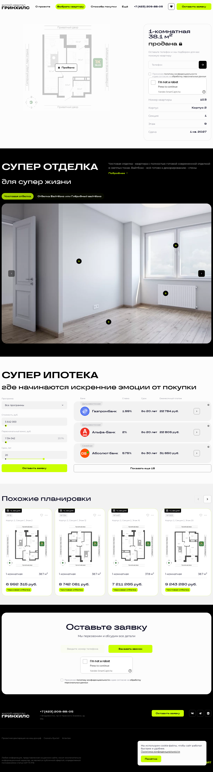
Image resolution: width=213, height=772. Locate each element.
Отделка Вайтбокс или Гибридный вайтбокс (70, 196)
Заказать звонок (130, 648)
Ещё (125, 6)
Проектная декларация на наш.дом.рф (21, 738)
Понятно (151, 759)
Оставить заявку (194, 6)
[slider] (6, 426)
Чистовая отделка (17, 196)
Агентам (66, 738)
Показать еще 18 (142, 468)
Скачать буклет (51, 738)
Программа (7, 398)
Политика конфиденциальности (160, 751)
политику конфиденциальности (180, 73)
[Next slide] (207, 499)
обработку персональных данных (189, 76)
